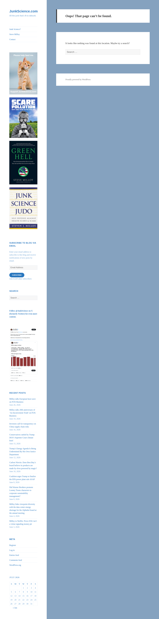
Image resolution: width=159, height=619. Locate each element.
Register (12, 545)
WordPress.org (15, 565)
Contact (12, 39)
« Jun (15, 608)
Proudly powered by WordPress (78, 79)
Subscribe (17, 275)
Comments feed (15, 560)
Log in (12, 550)
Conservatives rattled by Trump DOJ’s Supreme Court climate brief (21, 438)
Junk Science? (15, 29)
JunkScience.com (23, 11)
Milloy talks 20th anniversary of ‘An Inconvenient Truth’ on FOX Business (22, 413)
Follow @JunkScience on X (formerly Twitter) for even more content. (23, 314)
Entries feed (14, 555)
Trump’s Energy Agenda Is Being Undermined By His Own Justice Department (22, 451)
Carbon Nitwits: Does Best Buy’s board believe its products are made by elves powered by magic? (23, 465)
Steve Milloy (14, 34)
